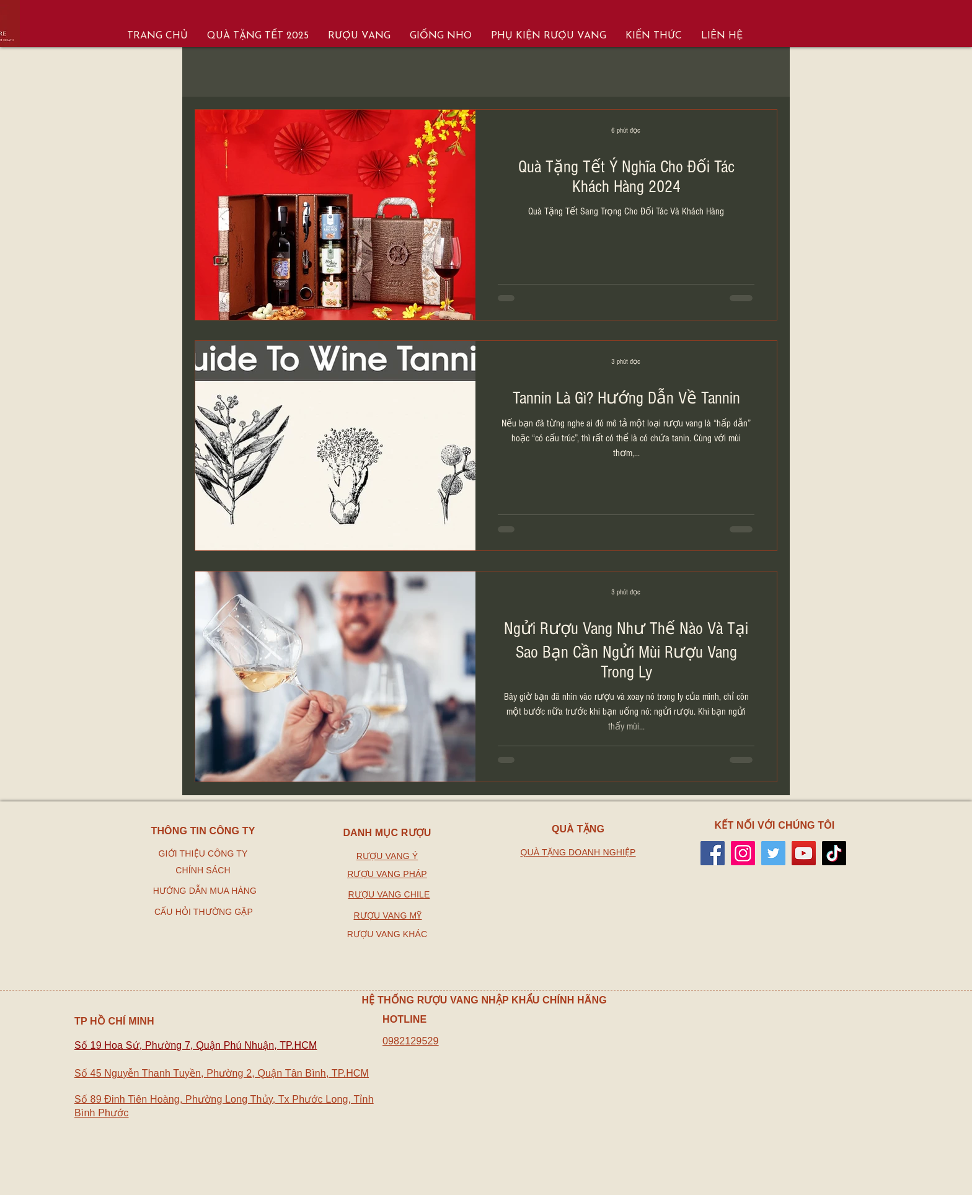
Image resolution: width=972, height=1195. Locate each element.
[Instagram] (743, 853)
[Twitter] (773, 853)
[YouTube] (804, 853)
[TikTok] (834, 853)
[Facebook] (712, 853)
